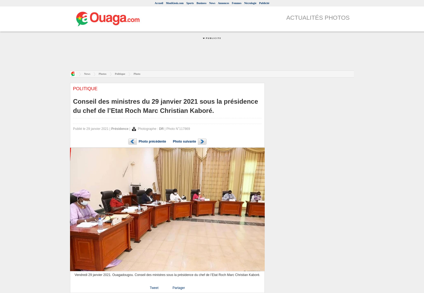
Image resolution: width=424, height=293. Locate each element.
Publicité (264, 3)
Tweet (154, 288)
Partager (179, 288)
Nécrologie (250, 3)
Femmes (236, 3)
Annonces (223, 3)
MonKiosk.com (175, 3)
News (212, 3)
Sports (190, 3)
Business (202, 3)
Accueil (159, 3)
